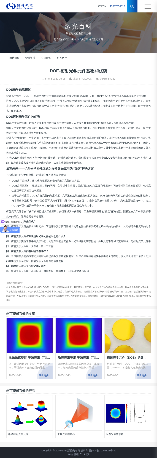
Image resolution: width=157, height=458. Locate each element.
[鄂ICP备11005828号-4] (102, 450)
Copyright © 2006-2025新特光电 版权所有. (65, 450)
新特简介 (14, 57)
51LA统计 (85, 454)
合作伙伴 (62, 57)
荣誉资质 (30, 57)
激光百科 (98, 39)
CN (100, 6)
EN (104, 6)
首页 (76, 39)
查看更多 (44, 375)
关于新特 (86, 39)
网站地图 (73, 454)
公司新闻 (46, 57)
